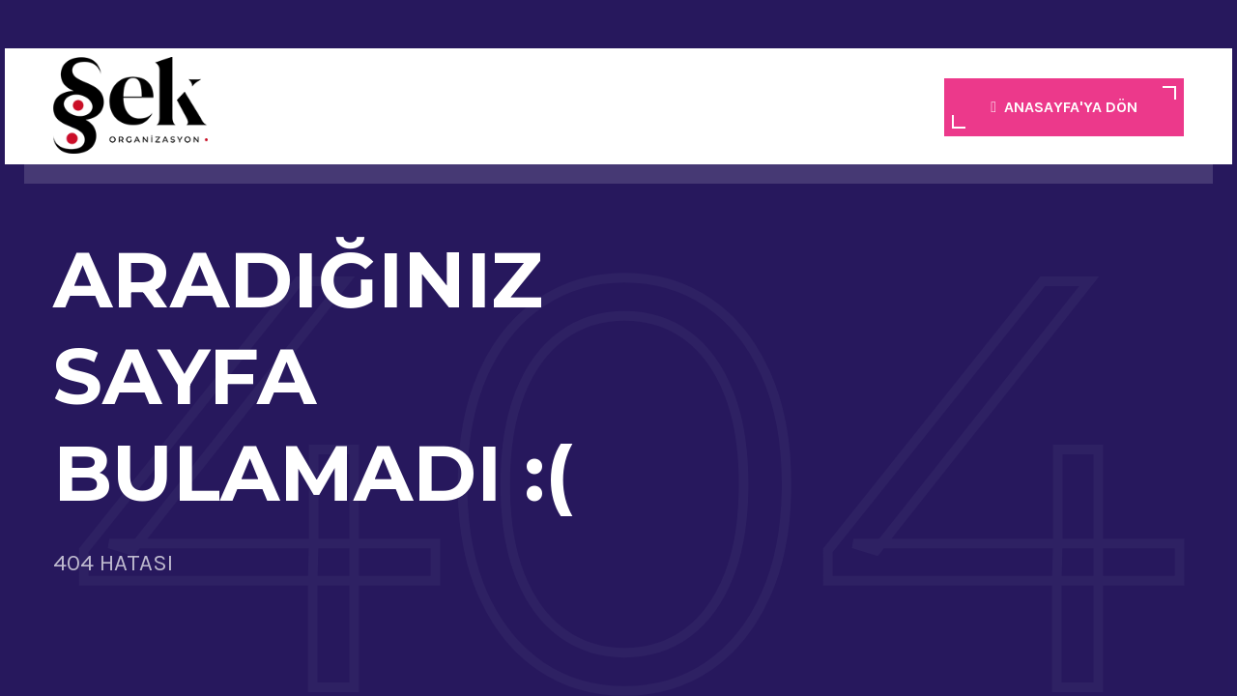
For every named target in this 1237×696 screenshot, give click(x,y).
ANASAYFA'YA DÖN (1064, 107)
